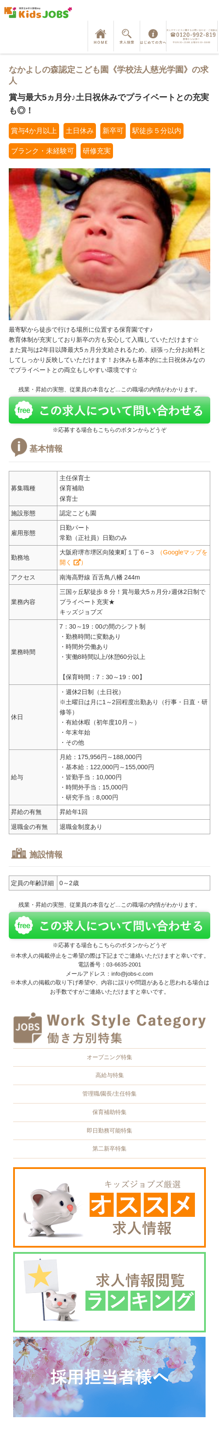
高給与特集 (109, 1075)
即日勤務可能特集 (109, 1130)
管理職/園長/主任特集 (109, 1093)
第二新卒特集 (109, 1148)
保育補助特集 (109, 1112)
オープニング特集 (109, 1057)
